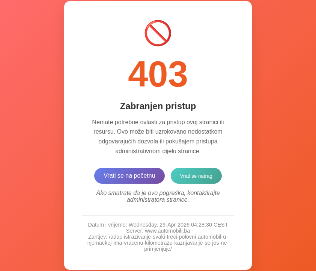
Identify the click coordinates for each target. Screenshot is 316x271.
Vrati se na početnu (129, 175)
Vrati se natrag (196, 176)
